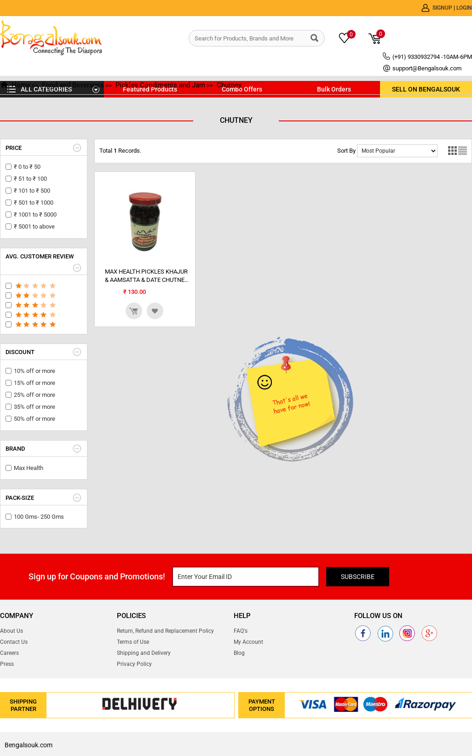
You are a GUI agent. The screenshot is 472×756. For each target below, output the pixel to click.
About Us (11, 631)
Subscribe (357, 576)
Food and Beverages (73, 85)
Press (7, 664)
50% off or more (34, 418)
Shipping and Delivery (144, 653)
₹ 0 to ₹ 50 (27, 166)
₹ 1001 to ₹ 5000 (35, 214)
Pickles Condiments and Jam (160, 85)
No (397, 150)
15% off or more (34, 382)
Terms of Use (133, 642)
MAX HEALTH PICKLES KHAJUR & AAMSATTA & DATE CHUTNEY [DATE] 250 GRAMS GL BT (146, 276)
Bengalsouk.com (28, 745)
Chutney (229, 85)
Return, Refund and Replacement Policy (165, 631)
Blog (239, 653)
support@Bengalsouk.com (426, 68)
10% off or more (34, 370)
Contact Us (14, 642)
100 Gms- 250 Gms (39, 516)
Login (464, 8)
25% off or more (34, 394)
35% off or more (34, 406)
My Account (248, 642)
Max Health (28, 467)
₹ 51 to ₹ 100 (30, 178)
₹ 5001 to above (34, 226)
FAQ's (241, 631)
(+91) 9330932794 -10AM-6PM (432, 56)
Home (21, 85)
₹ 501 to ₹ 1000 (33, 202)
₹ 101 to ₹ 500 (32, 190)
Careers (9, 653)
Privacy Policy (134, 664)
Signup (443, 8)
